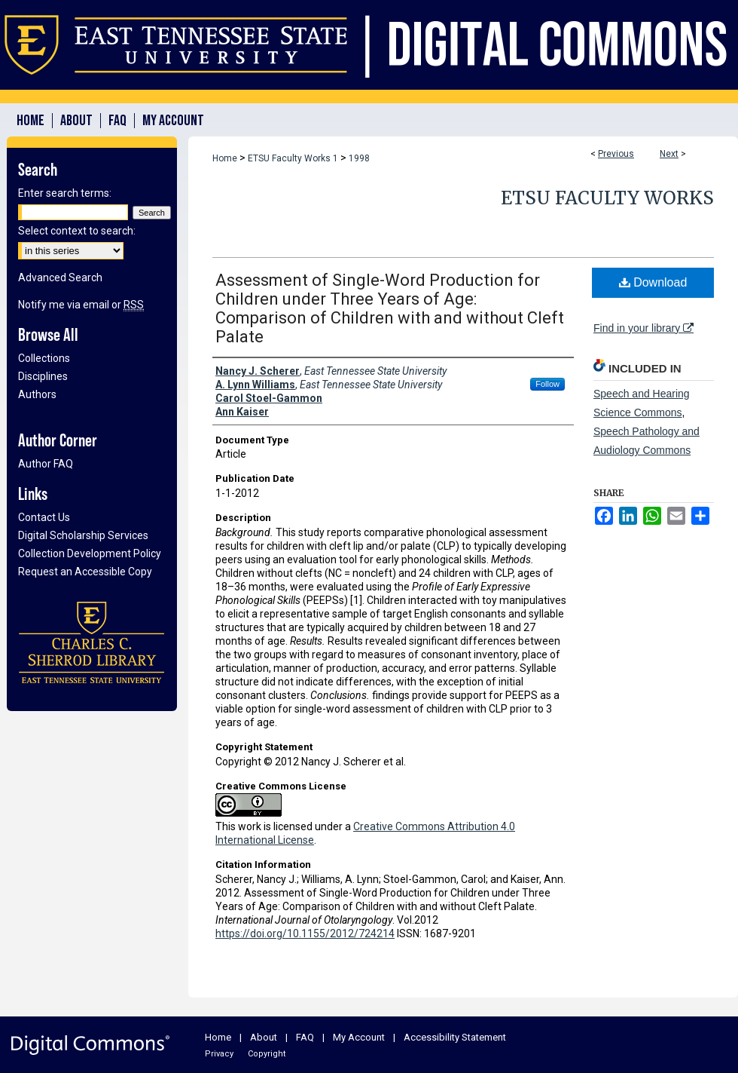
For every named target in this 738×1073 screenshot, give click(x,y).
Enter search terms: (64, 193)
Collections (44, 358)
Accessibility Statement (455, 1037)
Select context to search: (77, 231)
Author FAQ (45, 464)
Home (224, 158)
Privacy (219, 1054)
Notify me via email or (81, 305)
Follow (547, 383)
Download (653, 282)
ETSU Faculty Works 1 (293, 158)
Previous (616, 154)
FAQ (305, 1037)
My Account (359, 1037)
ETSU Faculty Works (607, 198)
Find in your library (643, 328)
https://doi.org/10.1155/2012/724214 (305, 933)
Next (669, 154)
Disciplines (43, 376)
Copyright (266, 1054)
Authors (37, 394)
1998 (359, 158)
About (263, 1037)
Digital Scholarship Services (83, 535)
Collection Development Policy (89, 553)
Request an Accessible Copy (85, 572)
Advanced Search (60, 277)
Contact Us (44, 517)
